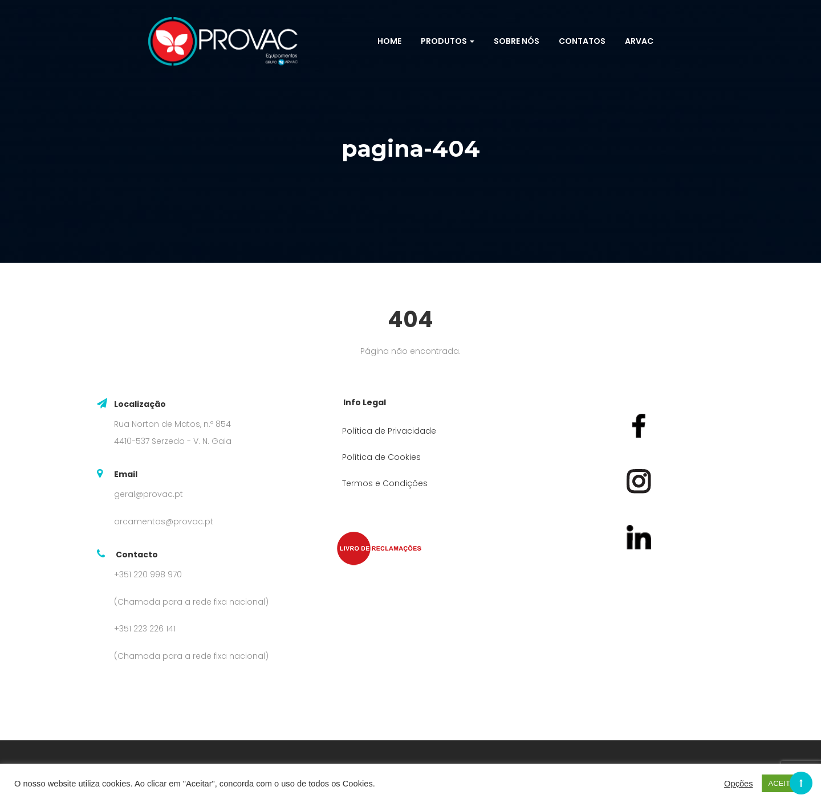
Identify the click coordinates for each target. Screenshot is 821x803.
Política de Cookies (381, 457)
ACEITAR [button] (784, 783)
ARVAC (639, 41)
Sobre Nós (516, 41)
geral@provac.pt (148, 494)
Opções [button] (738, 783)
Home (389, 41)
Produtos (447, 41)
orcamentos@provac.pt (163, 521)
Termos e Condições (385, 483)
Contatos (582, 41)
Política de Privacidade (389, 431)
